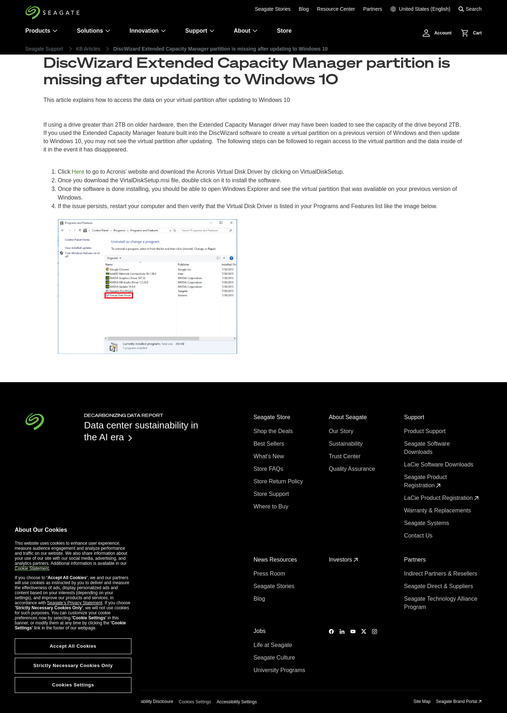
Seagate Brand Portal (459, 701)
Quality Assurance (353, 469)
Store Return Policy (279, 481)
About (245, 31)
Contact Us (419, 536)
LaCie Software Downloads (439, 464)
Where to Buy (272, 506)
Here (79, 172)
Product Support (425, 431)
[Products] (55, 31)
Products (37, 31)
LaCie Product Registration (441, 498)
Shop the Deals (275, 431)
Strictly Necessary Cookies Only (73, 665)
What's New (269, 456)
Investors (343, 560)
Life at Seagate (274, 645)
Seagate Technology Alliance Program (440, 603)
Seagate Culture (275, 658)
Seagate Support (44, 49)
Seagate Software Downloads (427, 448)
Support (196, 31)
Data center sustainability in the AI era (141, 431)
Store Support (272, 494)
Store (284, 31)
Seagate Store (273, 417)
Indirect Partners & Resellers (441, 574)
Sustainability (346, 444)
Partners (372, 9)
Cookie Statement (32, 568)
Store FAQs (269, 469)
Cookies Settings (195, 701)
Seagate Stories (273, 9)
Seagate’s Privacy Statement (74, 602)
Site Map (422, 701)
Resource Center (336, 9)
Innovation (148, 31)
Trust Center (345, 456)
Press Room (270, 574)
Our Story (342, 431)
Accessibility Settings (237, 701)
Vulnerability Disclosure (151, 701)
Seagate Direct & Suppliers (439, 586)
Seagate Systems (427, 523)
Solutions (93, 31)
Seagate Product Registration (425, 481)
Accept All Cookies (73, 646)
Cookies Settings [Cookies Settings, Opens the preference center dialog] (73, 685)
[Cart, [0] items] (469, 33)
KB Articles (88, 49)
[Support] (212, 31)
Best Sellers (270, 444)
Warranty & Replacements (438, 510)
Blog (304, 9)
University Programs (280, 670)
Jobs (260, 631)
